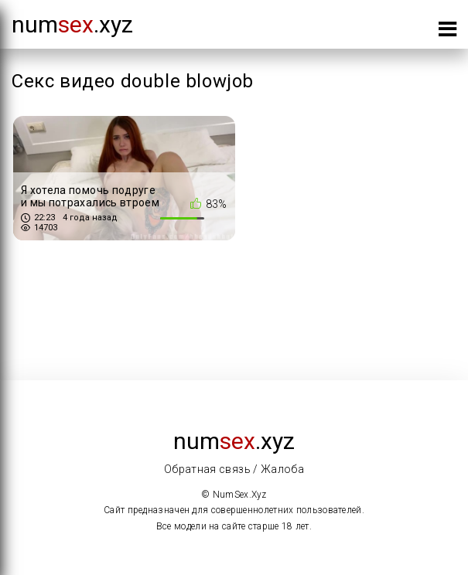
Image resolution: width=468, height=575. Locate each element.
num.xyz (72, 24)
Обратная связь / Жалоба (234, 469)
